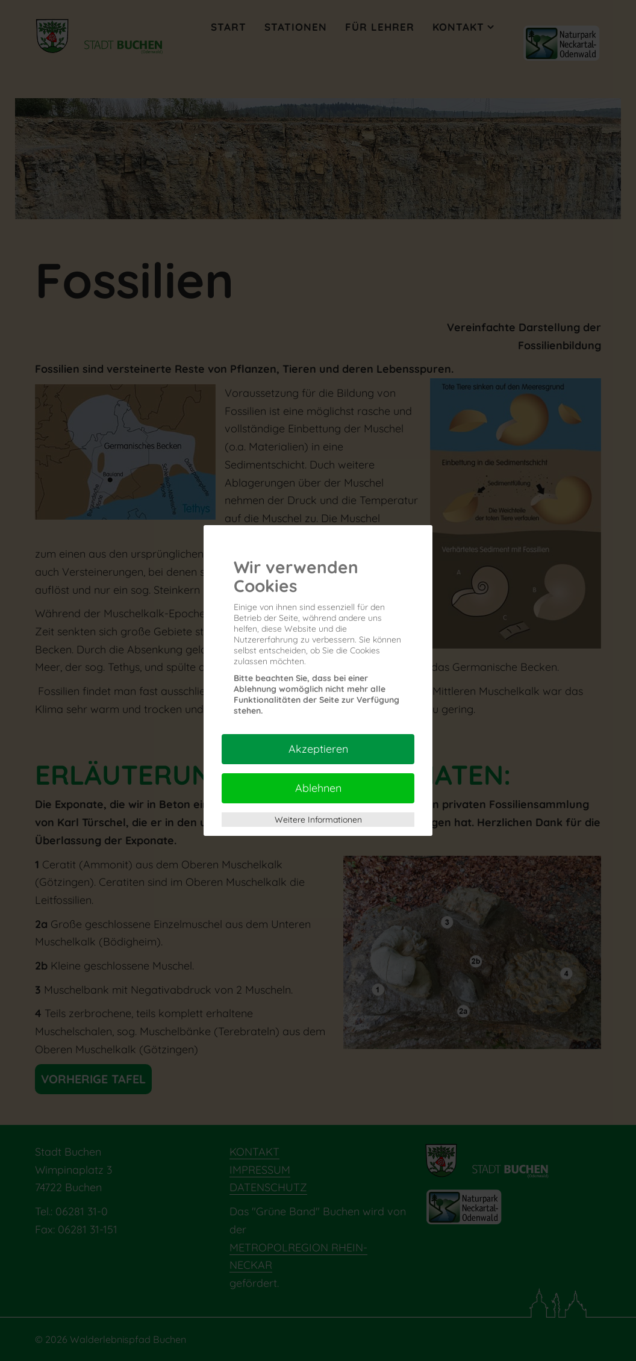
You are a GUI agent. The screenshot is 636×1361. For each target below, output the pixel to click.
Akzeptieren (318, 749)
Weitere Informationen (318, 819)
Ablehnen (318, 788)
